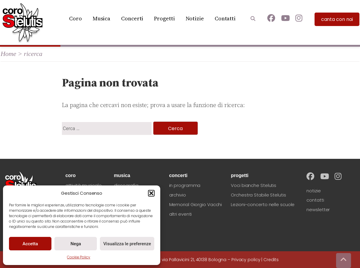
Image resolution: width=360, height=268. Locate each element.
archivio (177, 195)
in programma (185, 185)
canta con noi (337, 19)
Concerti (132, 18)
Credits (270, 260)
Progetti (164, 18)
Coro (75, 18)
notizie (313, 191)
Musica (101, 18)
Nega (76, 243)
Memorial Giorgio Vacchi (195, 204)
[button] (151, 193)
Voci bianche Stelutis (253, 185)
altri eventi (180, 214)
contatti (315, 200)
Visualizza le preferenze (127, 243)
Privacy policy (245, 260)
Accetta (30, 243)
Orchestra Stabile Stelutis (258, 195)
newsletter (318, 209)
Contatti (225, 18)
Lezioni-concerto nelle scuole (263, 204)
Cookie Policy (78, 257)
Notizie (195, 18)
